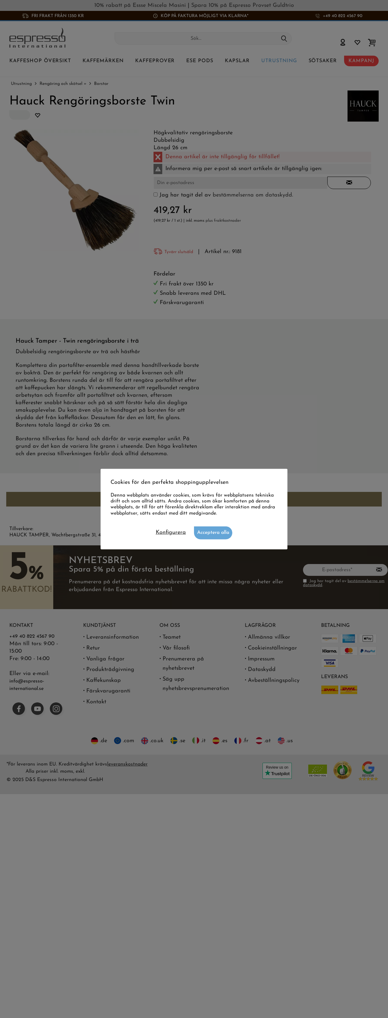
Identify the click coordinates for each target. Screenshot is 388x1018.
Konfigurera (171, 532)
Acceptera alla (213, 532)
